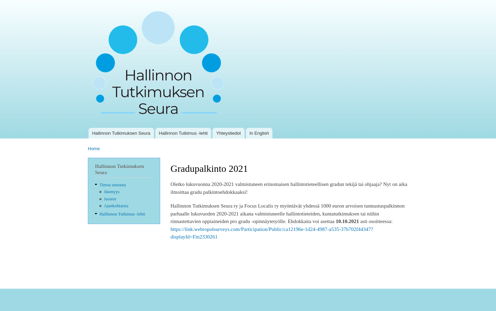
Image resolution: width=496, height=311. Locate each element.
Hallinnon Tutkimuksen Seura (121, 133)
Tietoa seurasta (113, 184)
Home (94, 148)
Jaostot (110, 199)
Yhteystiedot (228, 133)
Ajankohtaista (116, 205)
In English (259, 133)
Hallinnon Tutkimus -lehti (183, 133)
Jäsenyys (112, 191)
